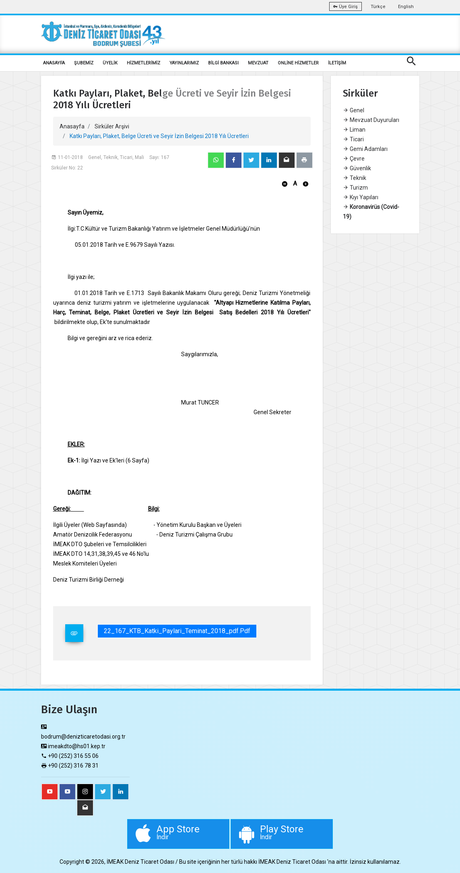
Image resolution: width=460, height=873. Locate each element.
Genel (353, 110)
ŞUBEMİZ (83, 63)
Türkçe (378, 6)
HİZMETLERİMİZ (143, 63)
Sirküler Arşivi (112, 126)
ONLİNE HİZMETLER (298, 63)
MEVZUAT (258, 63)
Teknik (354, 178)
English (406, 6)
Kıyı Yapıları (360, 197)
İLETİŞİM (337, 63)
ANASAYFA (54, 63)
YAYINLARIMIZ (184, 63)
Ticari (353, 139)
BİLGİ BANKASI (223, 63)
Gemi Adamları (365, 149)
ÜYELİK (110, 63)
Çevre (354, 158)
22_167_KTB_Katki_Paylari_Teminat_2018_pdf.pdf (177, 631)
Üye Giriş (345, 6)
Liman (354, 129)
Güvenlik (357, 168)
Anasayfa (72, 126)
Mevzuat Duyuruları (371, 120)
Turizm (355, 187)
